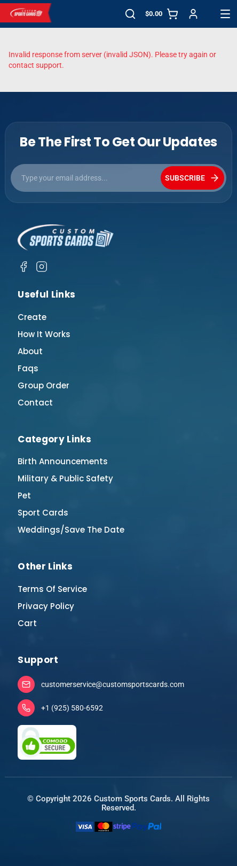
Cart (27, 623)
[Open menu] (225, 14)
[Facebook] (23, 266)
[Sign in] (193, 14)
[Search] (130, 14)
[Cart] (161, 14)
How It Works (44, 334)
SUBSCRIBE (192, 178)
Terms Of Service (52, 589)
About (30, 351)
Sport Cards (43, 512)
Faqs (28, 368)
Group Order (43, 385)
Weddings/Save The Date (71, 529)
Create (32, 317)
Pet (24, 495)
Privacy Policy (46, 606)
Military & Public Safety (65, 478)
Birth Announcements (63, 461)
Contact (35, 402)
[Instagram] (42, 266)
